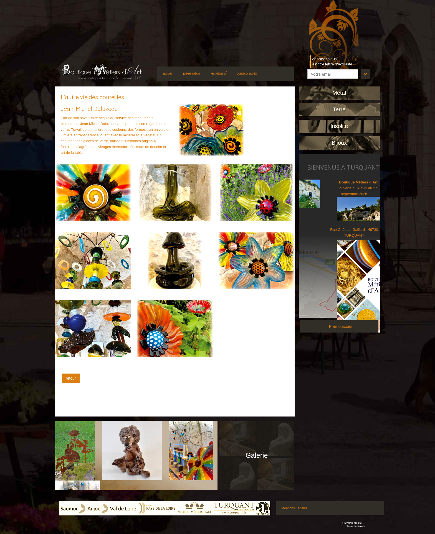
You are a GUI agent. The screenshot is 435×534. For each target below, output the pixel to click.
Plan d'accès (340, 326)
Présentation (191, 73)
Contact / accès (247, 73)
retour (71, 378)
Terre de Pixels (356, 526)
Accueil (167, 73)
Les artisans (218, 73)
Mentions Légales (294, 508)
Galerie (257, 455)
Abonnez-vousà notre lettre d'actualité (332, 61)
